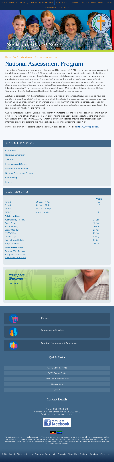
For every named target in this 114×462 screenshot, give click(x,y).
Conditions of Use (97, 454)
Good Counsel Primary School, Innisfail (97, 23)
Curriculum (10, 150)
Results (8, 182)
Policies (45, 318)
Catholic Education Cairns (57, 378)
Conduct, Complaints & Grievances (59, 343)
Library (57, 389)
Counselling (11, 177)
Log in (109, 454)
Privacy (71, 454)
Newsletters (57, 384)
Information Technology (16, 168)
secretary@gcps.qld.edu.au (60, 414)
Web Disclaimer (81, 454)
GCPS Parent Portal (57, 373)
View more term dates (15, 257)
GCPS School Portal (57, 367)
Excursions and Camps (16, 164)
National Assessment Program (19, 173)
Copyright (62, 454)
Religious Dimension (15, 155)
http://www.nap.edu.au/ (87, 126)
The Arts (9, 159)
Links (54, 454)
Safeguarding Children (52, 330)
